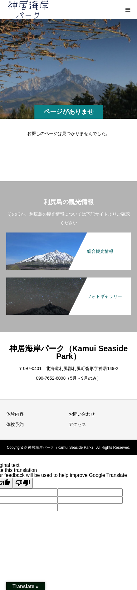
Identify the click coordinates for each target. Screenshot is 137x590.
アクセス (77, 424)
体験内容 (15, 414)
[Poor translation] (23, 483)
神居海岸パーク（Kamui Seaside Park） (68, 352)
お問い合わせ (82, 414)
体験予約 (15, 424)
